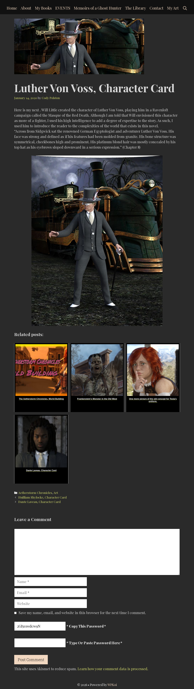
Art (55, 493)
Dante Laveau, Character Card (39, 502)
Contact (156, 8)
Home (12, 8)
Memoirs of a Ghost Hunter (98, 8)
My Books (43, 8)
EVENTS (62, 8)
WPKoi (112, 685)
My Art (173, 8)
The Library (135, 8)
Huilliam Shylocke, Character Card (42, 497)
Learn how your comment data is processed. (113, 668)
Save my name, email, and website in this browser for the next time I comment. (82, 612)
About (26, 8)
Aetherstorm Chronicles (35, 493)
